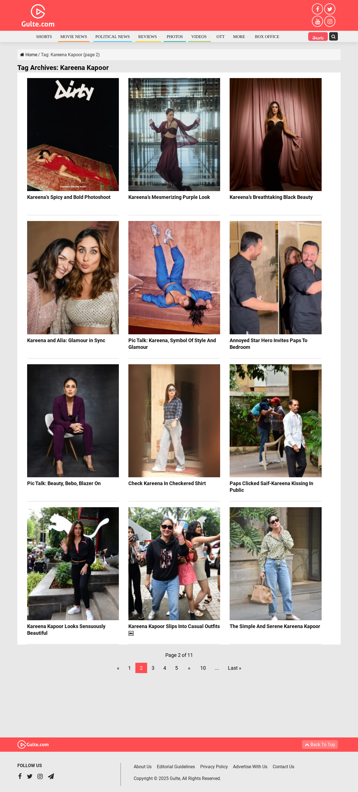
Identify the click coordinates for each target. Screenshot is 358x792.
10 (203, 668)
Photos (175, 36)
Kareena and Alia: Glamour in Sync (66, 340)
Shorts (44, 36)
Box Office (267, 36)
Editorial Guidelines (176, 766)
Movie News (73, 36)
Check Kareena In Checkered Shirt (167, 483)
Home (24, 36)
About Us (143, 766)
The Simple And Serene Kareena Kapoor (275, 626)
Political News (112, 36)
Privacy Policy (214, 766)
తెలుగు (318, 37)
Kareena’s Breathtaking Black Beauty (271, 197)
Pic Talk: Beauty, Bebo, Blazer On (64, 483)
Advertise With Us (250, 766)
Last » (234, 668)
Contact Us (284, 766)
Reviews (147, 36)
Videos (199, 36)
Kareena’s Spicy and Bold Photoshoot (68, 197)
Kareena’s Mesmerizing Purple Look (169, 197)
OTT (220, 36)
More (239, 36)
